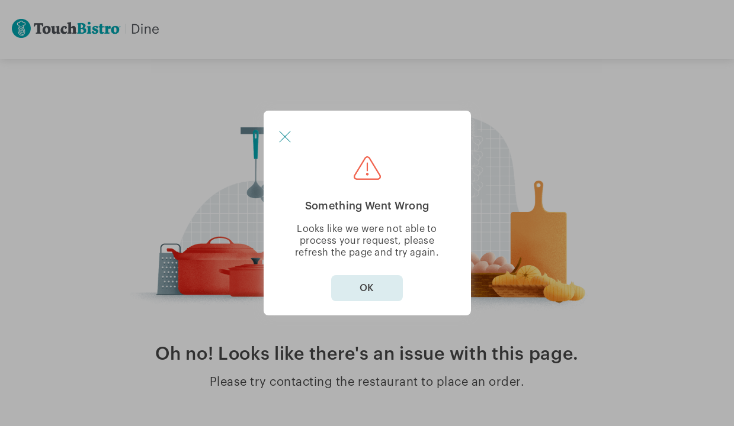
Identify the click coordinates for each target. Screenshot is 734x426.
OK (367, 288)
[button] (285, 137)
